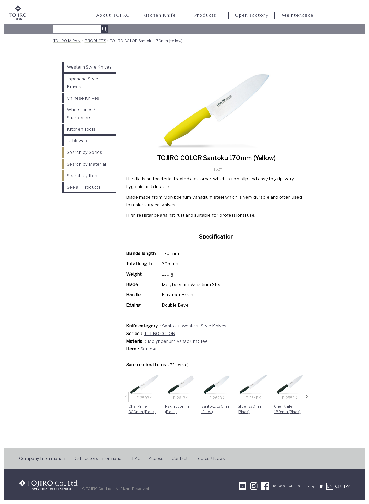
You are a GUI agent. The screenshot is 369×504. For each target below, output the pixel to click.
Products (205, 15)
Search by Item (83, 175)
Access (156, 458)
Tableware (78, 140)
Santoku (170, 325)
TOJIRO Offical (282, 486)
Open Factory (251, 15)
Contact (180, 458)
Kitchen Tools (81, 129)
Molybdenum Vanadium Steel (178, 341)
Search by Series (84, 152)
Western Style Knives (89, 67)
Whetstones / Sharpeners (81, 113)
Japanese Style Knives (82, 82)
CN (338, 486)
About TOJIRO (113, 15)
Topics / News (210, 458)
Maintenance (298, 15)
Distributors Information (98, 458)
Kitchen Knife (159, 15)
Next (306, 397)
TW (346, 486)
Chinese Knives (83, 98)
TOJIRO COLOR (159, 333)
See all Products (84, 187)
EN (330, 486)
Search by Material (86, 164)
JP (321, 486)
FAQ (136, 458)
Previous (126, 397)
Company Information (42, 458)
